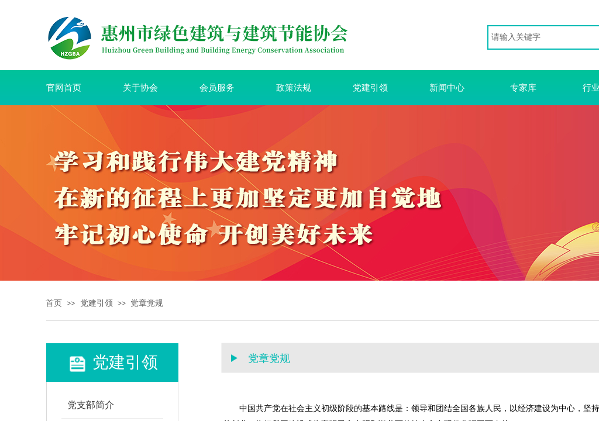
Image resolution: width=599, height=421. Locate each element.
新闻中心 (446, 87)
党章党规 (146, 303)
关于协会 (140, 87)
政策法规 (293, 87)
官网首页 (63, 87)
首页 (54, 303)
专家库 (523, 87)
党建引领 (370, 87)
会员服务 (217, 87)
